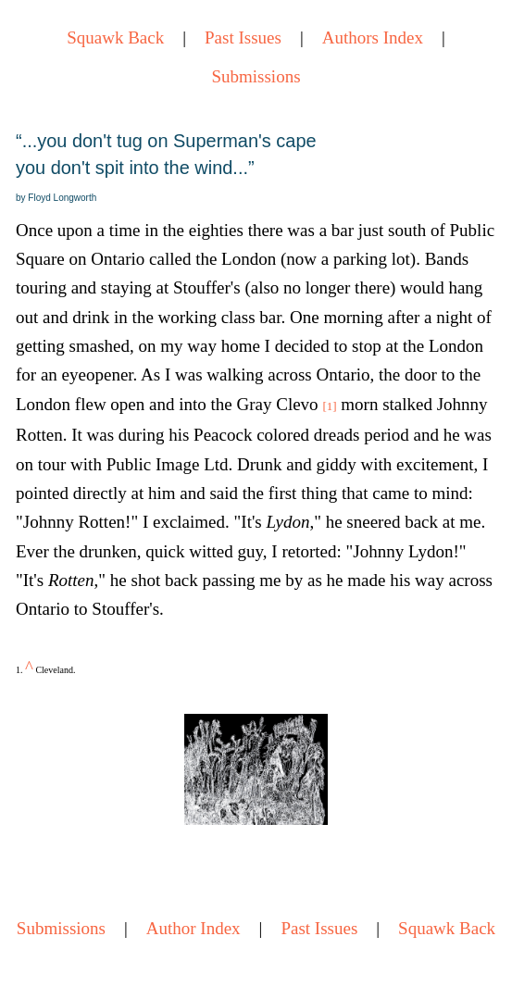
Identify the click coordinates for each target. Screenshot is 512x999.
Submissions (255, 76)
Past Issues (243, 37)
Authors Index (372, 37)
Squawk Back (115, 37)
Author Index (193, 928)
